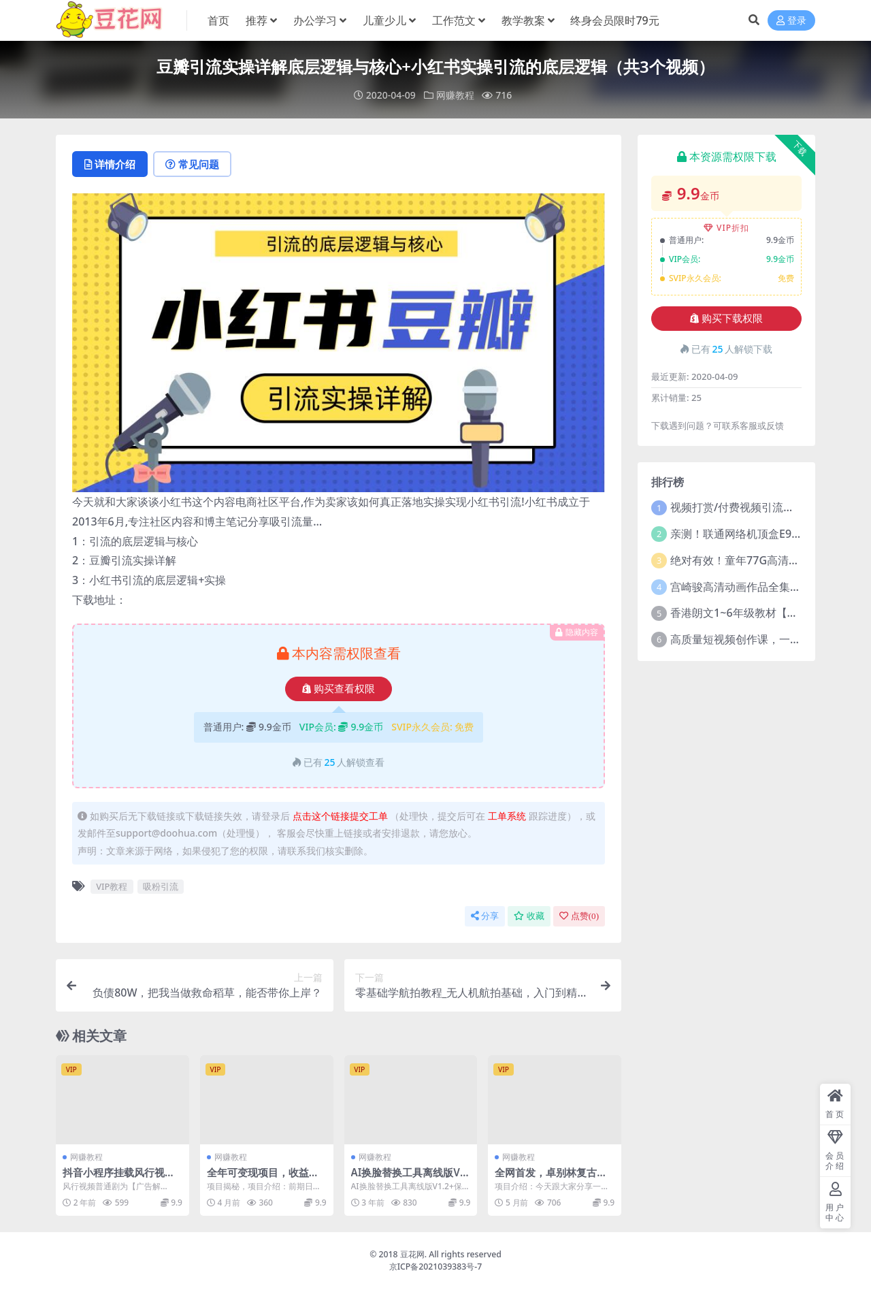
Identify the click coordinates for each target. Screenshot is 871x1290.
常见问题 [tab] (192, 164)
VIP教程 (111, 886)
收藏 (529, 916)
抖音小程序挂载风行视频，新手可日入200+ (114, 1178)
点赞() (579, 916)
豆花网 (412, 1254)
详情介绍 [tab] (109, 164)
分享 (485, 916)
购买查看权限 (338, 688)
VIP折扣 (726, 227)
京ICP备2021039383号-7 (435, 1266)
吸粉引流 (160, 886)
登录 (791, 21)
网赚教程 (455, 94)
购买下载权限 (726, 318)
